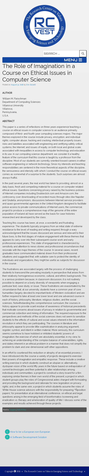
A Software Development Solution (28, 437)
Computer (12, 409)
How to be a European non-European (30, 431)
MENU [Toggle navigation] (73, 59)
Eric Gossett (31, 85)
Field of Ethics (21, 409)
